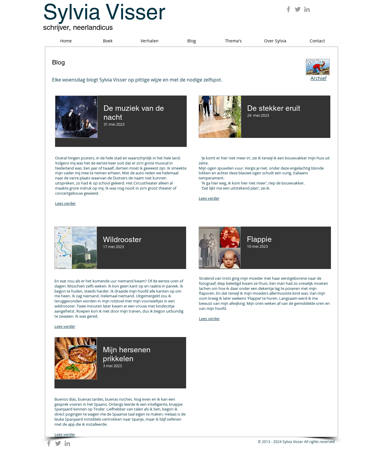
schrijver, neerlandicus (78, 27)
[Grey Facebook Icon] (288, 9)
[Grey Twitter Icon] (298, 9)
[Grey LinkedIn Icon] (307, 9)
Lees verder (65, 203)
